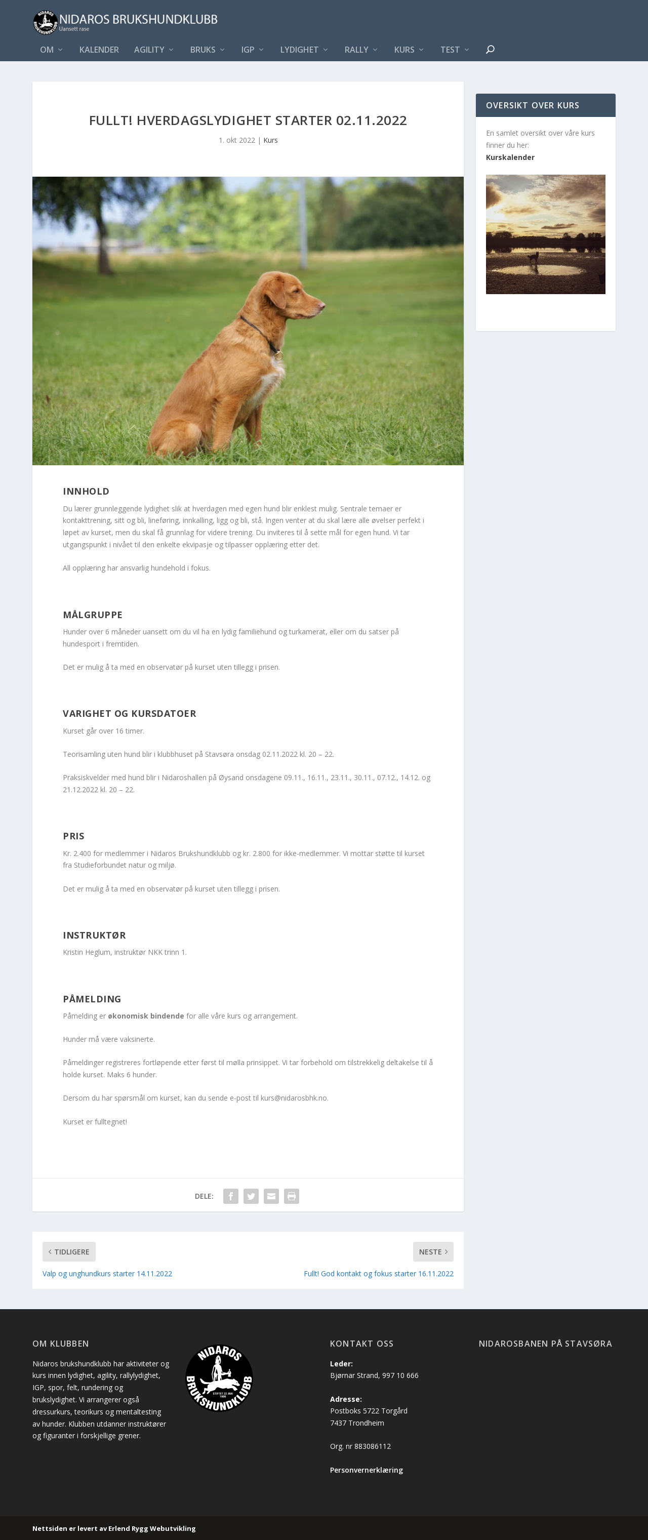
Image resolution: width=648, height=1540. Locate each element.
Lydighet (299, 50)
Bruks (203, 50)
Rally (357, 50)
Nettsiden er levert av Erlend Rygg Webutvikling (114, 1528)
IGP (248, 50)
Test (450, 50)
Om (47, 50)
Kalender (99, 50)
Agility (149, 50)
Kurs (404, 50)
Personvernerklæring (366, 1470)
